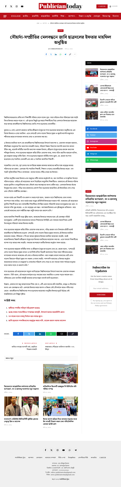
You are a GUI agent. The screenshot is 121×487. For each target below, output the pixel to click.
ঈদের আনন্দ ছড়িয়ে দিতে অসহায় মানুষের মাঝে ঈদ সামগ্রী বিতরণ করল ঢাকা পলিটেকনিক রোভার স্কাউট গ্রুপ (60, 421)
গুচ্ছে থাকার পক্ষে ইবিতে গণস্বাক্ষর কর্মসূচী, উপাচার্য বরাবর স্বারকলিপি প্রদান (36, 312)
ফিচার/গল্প (106, 16)
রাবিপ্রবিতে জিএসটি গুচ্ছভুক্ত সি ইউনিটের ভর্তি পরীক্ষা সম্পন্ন (59, 387)
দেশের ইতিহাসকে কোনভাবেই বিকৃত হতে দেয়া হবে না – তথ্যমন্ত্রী (107, 88)
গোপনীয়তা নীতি (83, 457)
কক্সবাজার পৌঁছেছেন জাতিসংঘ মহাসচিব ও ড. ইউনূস (60, 348)
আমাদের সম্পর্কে (50, 457)
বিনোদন (116, 16)
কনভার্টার (94, 457)
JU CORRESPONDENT (55, 49)
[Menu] (5, 16)
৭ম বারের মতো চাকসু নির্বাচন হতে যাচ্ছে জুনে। (25, 316)
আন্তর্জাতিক (45, 16)
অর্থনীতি (55, 16)
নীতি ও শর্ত (61, 457)
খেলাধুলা (97, 16)
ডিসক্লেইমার (71, 457)
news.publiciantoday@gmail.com (63, 474)
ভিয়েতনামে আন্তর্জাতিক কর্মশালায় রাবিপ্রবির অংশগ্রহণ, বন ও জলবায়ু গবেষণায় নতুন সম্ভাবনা (21, 387)
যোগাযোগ (39, 457)
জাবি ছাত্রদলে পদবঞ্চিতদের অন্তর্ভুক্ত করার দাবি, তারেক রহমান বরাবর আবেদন (37, 320)
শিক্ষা (62, 16)
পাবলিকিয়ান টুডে (20, 457)
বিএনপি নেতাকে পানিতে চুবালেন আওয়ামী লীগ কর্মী (108, 101)
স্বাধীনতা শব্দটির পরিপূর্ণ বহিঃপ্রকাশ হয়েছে (24, 307)
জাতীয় (25, 16)
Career (102, 6)
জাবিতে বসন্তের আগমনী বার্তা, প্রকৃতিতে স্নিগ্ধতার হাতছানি (24, 348)
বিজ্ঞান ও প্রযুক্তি (85, 16)
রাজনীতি (35, 16)
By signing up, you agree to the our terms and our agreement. (101, 303)
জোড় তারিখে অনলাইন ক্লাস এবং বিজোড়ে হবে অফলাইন (107, 114)
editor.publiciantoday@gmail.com (63, 472)
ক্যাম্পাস (71, 16)
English (16, 16)
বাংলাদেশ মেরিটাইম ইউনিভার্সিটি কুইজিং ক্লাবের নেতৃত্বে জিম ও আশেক (21, 420)
